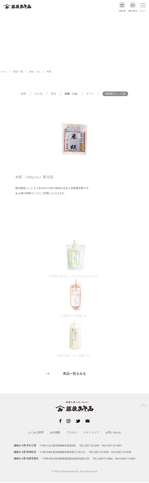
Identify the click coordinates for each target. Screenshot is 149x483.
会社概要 (55, 433)
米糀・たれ (36, 71)
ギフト (90, 94)
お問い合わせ (113, 433)
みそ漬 (38, 94)
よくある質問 (35, 433)
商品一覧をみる (74, 374)
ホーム (4, 71)
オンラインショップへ (74, 214)
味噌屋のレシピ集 (115, 94)
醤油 (53, 94)
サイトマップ (91, 433)
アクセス (72, 433)
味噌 (23, 94)
